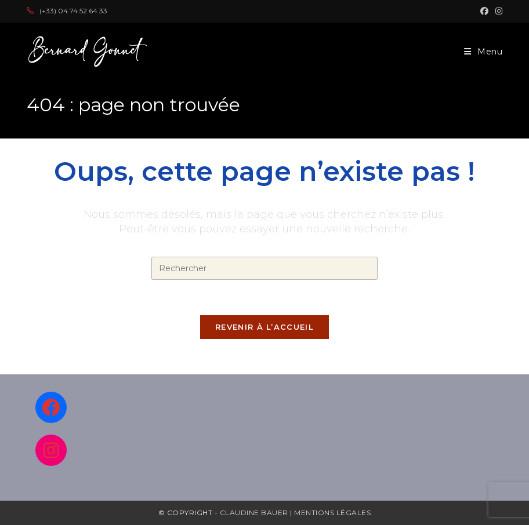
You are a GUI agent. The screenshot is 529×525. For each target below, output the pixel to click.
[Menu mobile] (483, 51)
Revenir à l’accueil (264, 326)
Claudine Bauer (255, 512)
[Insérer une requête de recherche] (264, 268)
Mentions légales (332, 512)
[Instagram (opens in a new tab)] (497, 11)
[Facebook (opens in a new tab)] (484, 11)
